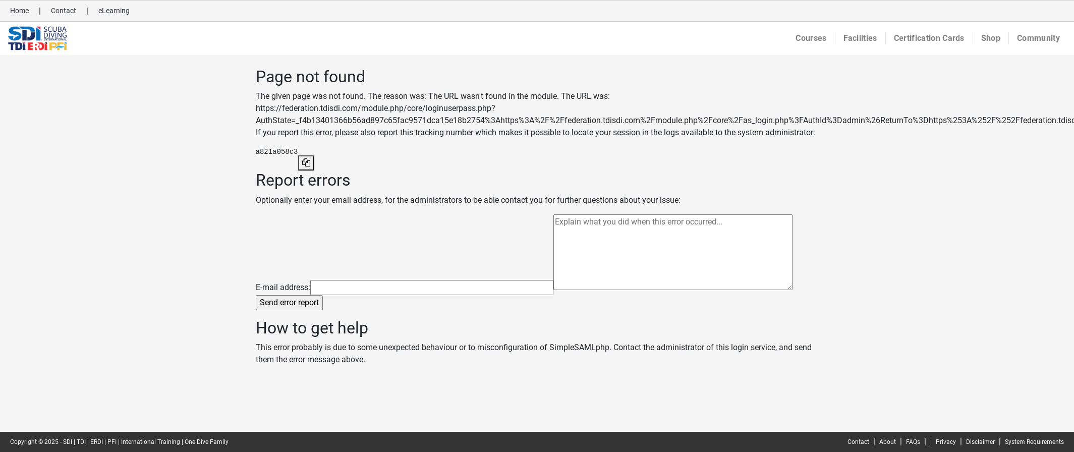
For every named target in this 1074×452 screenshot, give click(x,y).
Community (1038, 38)
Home (19, 11)
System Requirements (1034, 441)
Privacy (946, 441)
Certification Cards (929, 38)
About (887, 441)
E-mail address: (283, 287)
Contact (63, 11)
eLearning (114, 11)
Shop (990, 38)
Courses (811, 38)
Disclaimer (980, 441)
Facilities (860, 38)
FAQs (913, 441)
